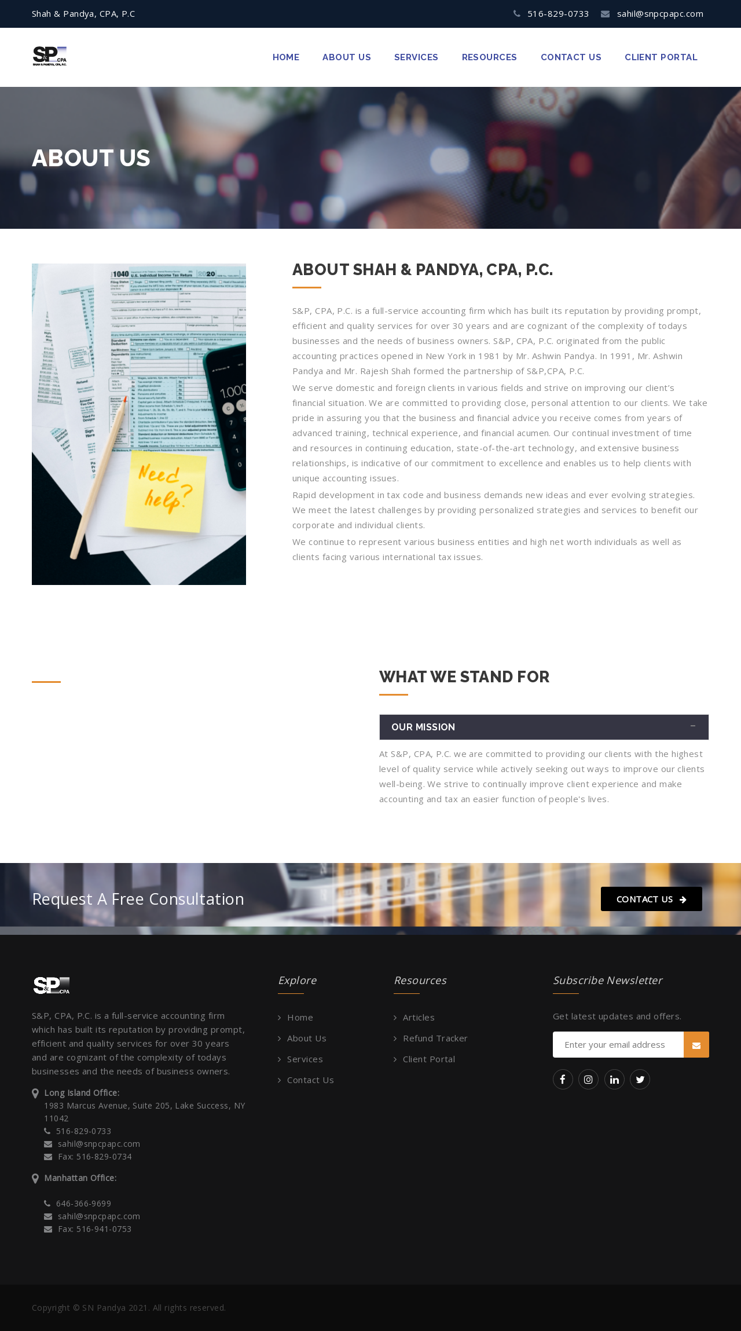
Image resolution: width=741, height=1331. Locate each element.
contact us (571, 57)
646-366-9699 (83, 1203)
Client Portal (661, 57)
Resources (490, 57)
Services (416, 57)
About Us (307, 1038)
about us (346, 57)
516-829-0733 (558, 13)
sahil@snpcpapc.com (660, 13)
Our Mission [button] (423, 727)
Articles (419, 1017)
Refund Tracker (435, 1038)
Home (286, 57)
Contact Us (652, 899)
